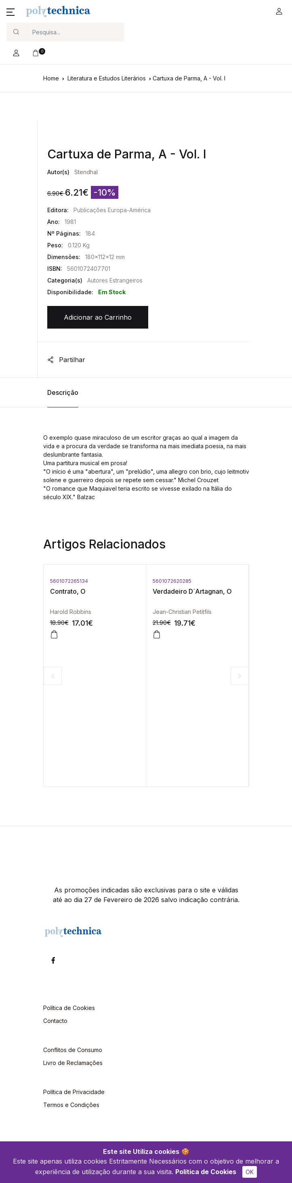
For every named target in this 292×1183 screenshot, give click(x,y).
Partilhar (66, 360)
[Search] (74, 32)
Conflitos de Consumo (72, 1049)
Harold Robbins (70, 611)
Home (51, 78)
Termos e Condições (71, 1104)
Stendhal (86, 172)
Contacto (55, 1020)
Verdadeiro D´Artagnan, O (192, 591)
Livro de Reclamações (73, 1062)
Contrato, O (68, 591)
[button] (10, 11)
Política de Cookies (205, 1172)
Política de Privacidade (74, 1091)
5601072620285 (172, 581)
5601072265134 (69, 581)
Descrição (62, 392)
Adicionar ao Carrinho (98, 317)
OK (250, 1171)
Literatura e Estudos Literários (106, 78)
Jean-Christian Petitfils (182, 611)
